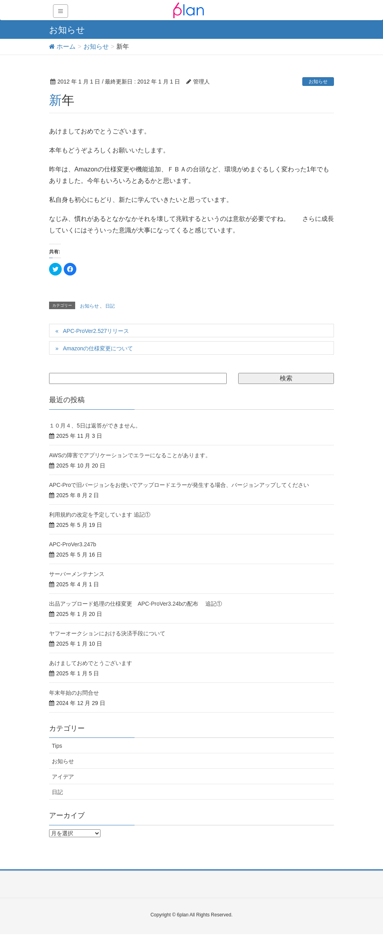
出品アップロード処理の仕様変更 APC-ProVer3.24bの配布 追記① (135, 604)
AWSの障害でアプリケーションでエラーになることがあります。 (130, 455)
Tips (57, 746)
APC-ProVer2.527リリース (96, 331)
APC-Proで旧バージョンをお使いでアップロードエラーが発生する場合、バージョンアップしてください (179, 485)
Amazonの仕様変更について (98, 348)
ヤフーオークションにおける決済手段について (107, 633)
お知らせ (318, 81)
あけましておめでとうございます (90, 663)
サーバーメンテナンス (76, 574)
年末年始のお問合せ (74, 693)
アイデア (63, 776)
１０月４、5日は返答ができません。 (95, 425)
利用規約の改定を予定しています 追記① (99, 514)
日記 (110, 306)
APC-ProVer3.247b (72, 544)
